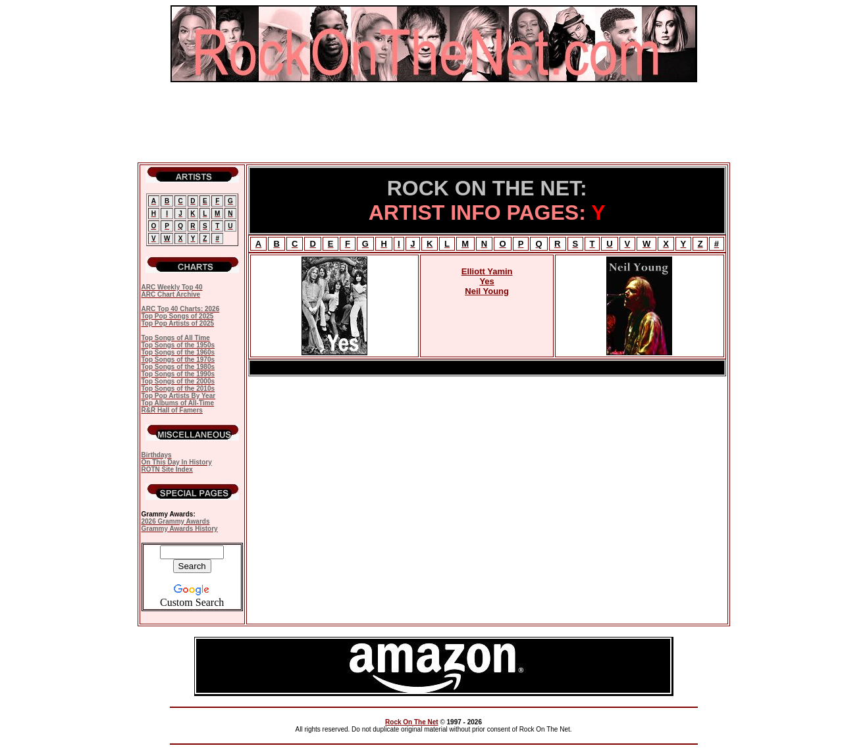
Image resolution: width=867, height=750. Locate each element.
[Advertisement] (433, 122)
